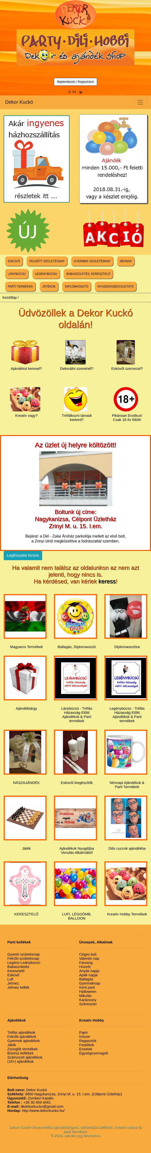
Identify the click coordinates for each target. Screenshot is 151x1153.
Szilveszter (88, 1004)
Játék (11, 1045)
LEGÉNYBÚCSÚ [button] (46, 274)
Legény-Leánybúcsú (23, 962)
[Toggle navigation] (140, 102)
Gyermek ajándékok (23, 1041)
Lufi (10, 979)
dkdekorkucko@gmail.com (35, 1106)
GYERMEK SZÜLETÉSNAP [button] (92, 261)
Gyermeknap (89, 983)
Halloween (87, 991)
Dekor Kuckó (19, 102)
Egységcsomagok (93, 1053)
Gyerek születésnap (23, 954)
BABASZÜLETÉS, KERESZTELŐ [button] (88, 274)
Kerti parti (87, 987)
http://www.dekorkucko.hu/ (36, 1110)
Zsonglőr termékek (22, 1049)
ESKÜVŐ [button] (14, 261)
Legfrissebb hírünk (23, 555)
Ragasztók (88, 1041)
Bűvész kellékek (20, 1053)
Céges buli (88, 954)
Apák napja (88, 975)
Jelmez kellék (18, 987)
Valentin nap (89, 958)
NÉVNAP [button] (126, 261)
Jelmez (13, 983)
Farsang (86, 962)
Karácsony (88, 1000)
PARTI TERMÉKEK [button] (20, 286)
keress (107, 581)
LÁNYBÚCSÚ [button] (17, 274)
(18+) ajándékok (20, 1061)
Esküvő (13, 975)
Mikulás (85, 996)
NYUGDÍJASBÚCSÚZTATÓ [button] (116, 286)
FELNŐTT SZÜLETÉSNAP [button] (46, 261)
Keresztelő (16, 971)
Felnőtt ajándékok (21, 1036)
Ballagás (86, 979)
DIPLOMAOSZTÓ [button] (76, 286)
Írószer (85, 1036)
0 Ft (76, 92)
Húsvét (85, 967)
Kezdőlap (9, 297)
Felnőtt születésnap (23, 958)
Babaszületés (18, 967)
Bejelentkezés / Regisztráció (75, 82)
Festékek (86, 1045)
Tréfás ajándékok (21, 1032)
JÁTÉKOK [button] (49, 286)
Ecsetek (85, 1049)
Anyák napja (89, 971)
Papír (83, 1032)
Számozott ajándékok (24, 1057)
